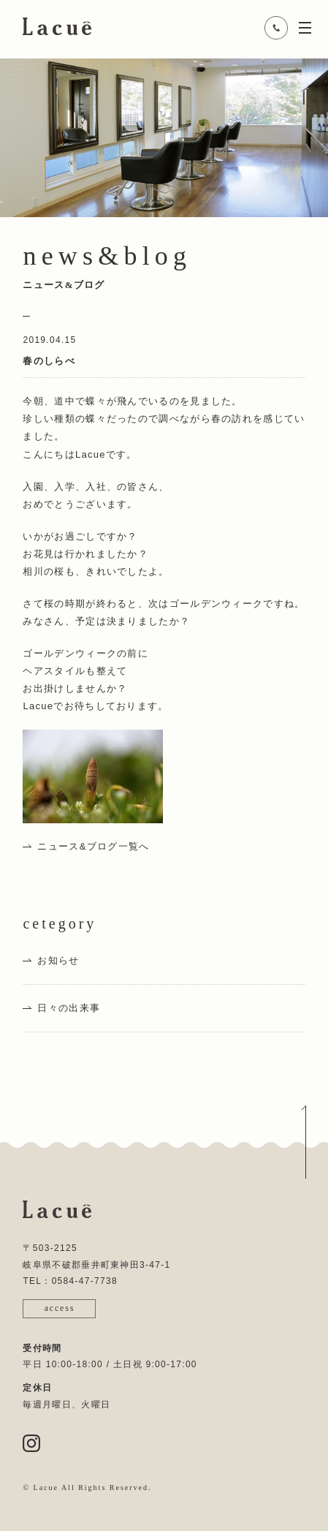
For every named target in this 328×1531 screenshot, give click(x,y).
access (60, 1308)
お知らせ (58, 960)
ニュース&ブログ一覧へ (93, 846)
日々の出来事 (68, 1007)
